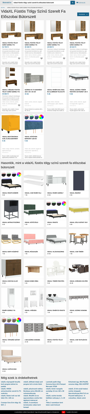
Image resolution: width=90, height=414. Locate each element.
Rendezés (82, 14)
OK (63, 412)
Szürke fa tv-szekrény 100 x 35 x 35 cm (33, 91)
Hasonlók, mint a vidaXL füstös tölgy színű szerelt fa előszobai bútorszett (10, 64)
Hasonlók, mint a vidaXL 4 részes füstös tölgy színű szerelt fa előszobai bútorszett (10, 110)
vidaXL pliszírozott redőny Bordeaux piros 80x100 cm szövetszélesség (33, 391)
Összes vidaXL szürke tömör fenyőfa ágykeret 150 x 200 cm (77, 109)
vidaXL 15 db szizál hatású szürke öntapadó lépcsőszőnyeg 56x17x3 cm (79, 391)
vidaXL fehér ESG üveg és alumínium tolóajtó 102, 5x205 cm (56, 92)
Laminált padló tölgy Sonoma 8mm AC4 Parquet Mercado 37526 (56, 384)
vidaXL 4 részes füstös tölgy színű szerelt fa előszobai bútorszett (11, 92)
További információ (71, 412)
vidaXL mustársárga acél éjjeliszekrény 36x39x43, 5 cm (10, 138)
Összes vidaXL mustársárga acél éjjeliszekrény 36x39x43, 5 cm (10, 156)
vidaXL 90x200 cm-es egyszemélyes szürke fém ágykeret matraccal (33, 398)
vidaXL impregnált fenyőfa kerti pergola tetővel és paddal (10, 384)
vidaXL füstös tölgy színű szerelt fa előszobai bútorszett (10, 45)
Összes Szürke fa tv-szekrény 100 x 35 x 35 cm (34, 109)
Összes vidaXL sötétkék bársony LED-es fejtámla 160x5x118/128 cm (33, 156)
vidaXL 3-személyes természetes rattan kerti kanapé (32, 405)
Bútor (3, 7)
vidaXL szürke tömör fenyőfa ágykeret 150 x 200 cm (79, 92)
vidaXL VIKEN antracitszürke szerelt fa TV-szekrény (11, 391)
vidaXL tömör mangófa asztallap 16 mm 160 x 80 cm (55, 391)
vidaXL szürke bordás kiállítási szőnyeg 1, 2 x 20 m (55, 398)
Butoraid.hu (7, 2)
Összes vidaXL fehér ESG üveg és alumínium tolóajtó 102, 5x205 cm (55, 109)
